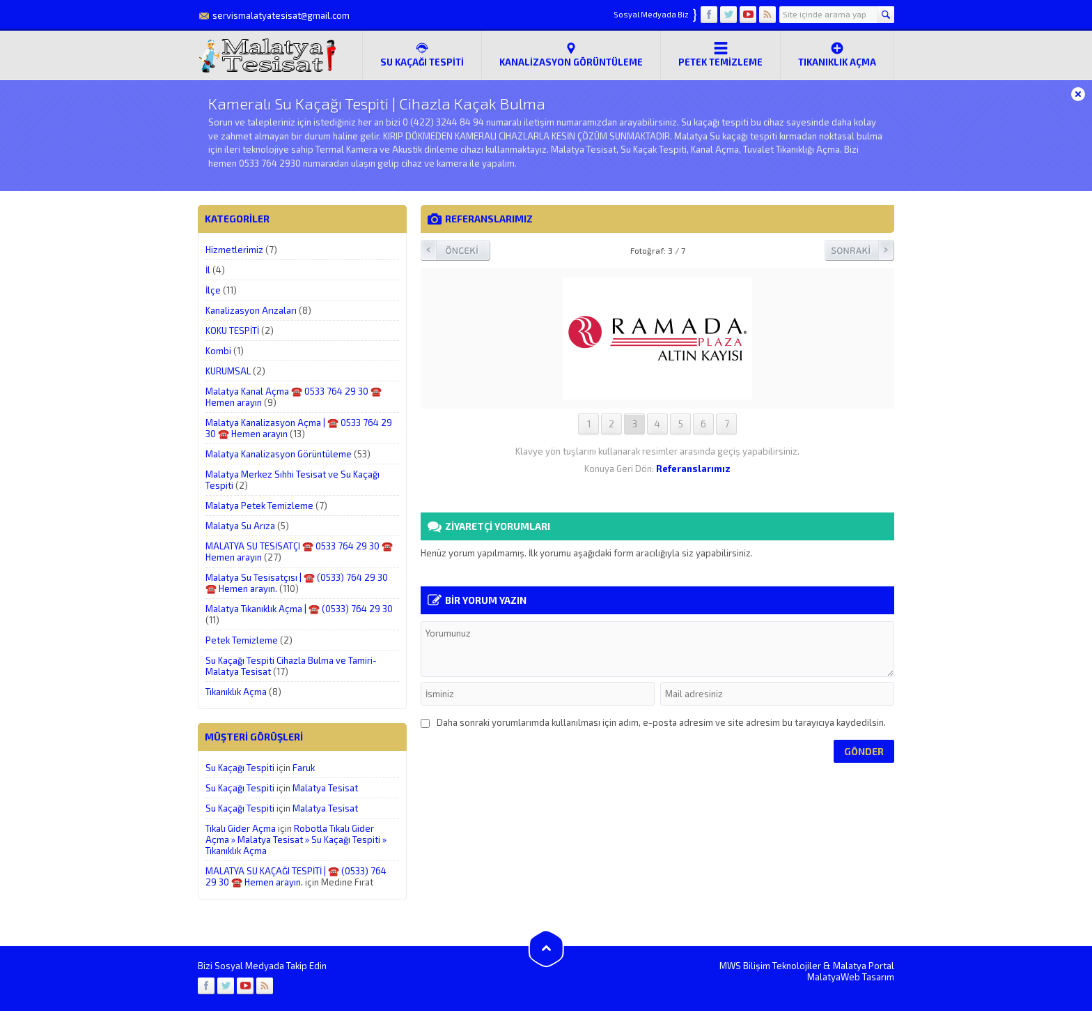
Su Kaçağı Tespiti (239, 767)
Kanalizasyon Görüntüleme (571, 54)
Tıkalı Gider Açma (240, 828)
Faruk (303, 767)
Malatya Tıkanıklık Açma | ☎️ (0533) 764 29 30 (299, 608)
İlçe (213, 290)
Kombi (218, 350)
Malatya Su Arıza (240, 525)
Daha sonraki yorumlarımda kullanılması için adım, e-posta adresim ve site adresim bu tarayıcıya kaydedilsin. (661, 722)
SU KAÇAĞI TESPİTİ (422, 54)
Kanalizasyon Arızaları (251, 310)
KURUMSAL (228, 371)
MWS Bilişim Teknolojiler (770, 965)
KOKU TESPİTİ (232, 330)
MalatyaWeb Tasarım (850, 976)
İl (207, 269)
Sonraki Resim (859, 250)
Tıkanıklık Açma (837, 54)
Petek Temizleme (720, 54)
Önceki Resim (455, 250)
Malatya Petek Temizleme (259, 505)
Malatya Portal (863, 965)
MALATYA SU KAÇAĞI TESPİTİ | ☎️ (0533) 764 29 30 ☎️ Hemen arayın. (296, 876)
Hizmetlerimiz (234, 249)
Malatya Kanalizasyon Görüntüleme (278, 453)
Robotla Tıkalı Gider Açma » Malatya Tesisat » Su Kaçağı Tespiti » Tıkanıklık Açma (296, 839)
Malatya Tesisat (325, 787)
